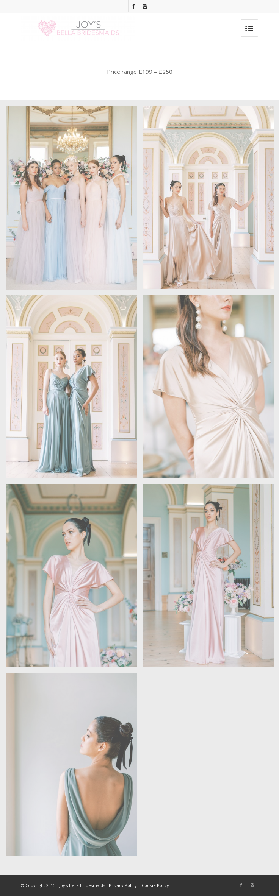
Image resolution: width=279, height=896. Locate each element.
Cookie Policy (155, 885)
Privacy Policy (123, 885)
